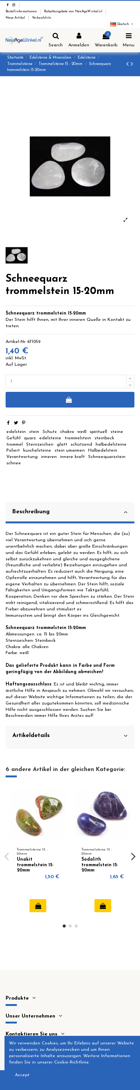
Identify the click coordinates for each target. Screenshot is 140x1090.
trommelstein (78, 438)
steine (117, 432)
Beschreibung (70, 512)
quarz (30, 438)
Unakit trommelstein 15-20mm (35, 865)
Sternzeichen (39, 444)
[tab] (70, 513)
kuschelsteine (37, 450)
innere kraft (72, 457)
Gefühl (13, 438)
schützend (81, 444)
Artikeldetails (70, 736)
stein (34, 432)
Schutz (50, 432)
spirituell (98, 432)
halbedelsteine (111, 444)
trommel (14, 444)
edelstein (16, 432)
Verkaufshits (41, 17)
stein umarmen (70, 450)
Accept (22, 1075)
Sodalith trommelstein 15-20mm (99, 865)
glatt (62, 444)
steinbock (104, 438)
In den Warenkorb (68, 400)
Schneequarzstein (106, 457)
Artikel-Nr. (16, 342)
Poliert (13, 450)
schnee (13, 463)
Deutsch (122, 24)
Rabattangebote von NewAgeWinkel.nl (73, 11)
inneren (49, 457)
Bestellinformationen (22, 11)
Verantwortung (22, 457)
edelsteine (50, 438)
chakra (67, 432)
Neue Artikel (16, 17)
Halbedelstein (102, 450)
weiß (82, 432)
